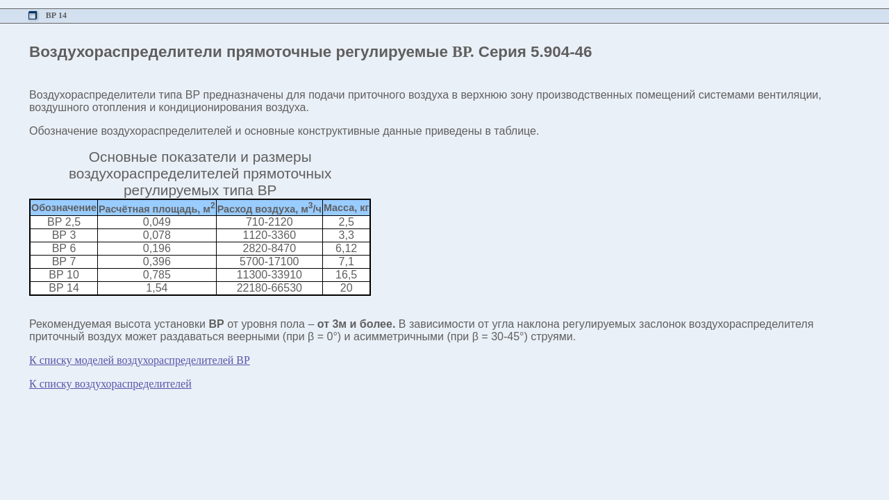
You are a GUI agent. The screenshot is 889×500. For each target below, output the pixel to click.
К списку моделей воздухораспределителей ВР (139, 360)
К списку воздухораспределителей (110, 384)
